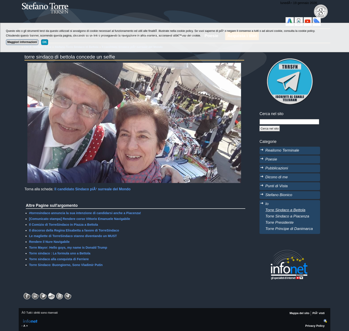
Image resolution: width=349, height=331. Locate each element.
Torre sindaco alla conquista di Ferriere (59, 259)
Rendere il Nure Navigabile (49, 242)
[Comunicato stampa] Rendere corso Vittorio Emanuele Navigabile (79, 219)
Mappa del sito (299, 313)
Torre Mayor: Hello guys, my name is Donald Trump (68, 247)
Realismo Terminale (282, 150)
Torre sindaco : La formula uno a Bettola (59, 253)
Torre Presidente (279, 222)
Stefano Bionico (278, 195)
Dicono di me (276, 177)
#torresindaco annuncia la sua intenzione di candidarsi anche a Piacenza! (85, 213)
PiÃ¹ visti (318, 313)
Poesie (271, 159)
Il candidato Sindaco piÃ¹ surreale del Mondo (92, 189)
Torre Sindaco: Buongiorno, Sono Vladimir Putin (66, 265)
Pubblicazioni (276, 168)
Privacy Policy (315, 325)
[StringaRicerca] (289, 121)
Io (266, 203)
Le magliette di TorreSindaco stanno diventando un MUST (73, 236)
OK (45, 42)
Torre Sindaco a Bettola (285, 210)
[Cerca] (270, 128)
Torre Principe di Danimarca (289, 228)
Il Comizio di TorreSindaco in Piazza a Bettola (63, 224)
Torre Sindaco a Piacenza (287, 216)
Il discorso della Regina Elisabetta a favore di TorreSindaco (74, 230)
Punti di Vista (276, 186)
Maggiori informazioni (22, 42)
